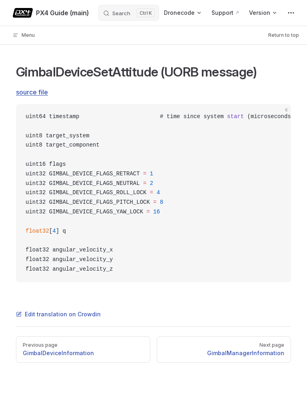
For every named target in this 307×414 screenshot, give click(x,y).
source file (32, 92)
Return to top (283, 35)
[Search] (128, 13)
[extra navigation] (291, 13)
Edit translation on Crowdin (58, 314)
